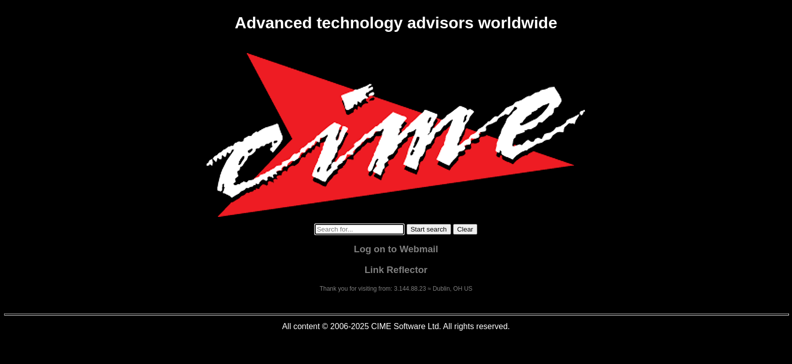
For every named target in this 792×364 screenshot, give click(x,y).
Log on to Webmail (396, 249)
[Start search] (429, 229)
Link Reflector (396, 269)
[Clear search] (465, 229)
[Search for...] (359, 229)
